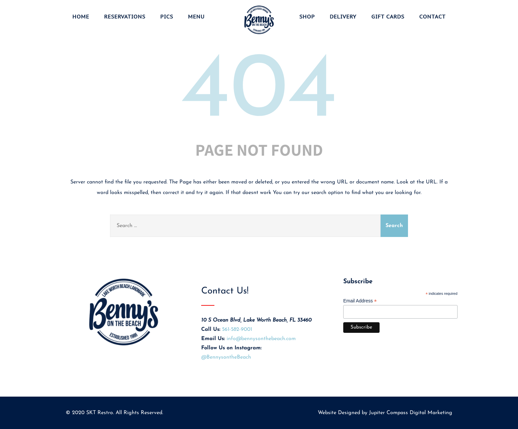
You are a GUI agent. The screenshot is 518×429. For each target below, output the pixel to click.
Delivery (343, 16)
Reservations (124, 16)
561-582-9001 (237, 329)
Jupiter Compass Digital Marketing (410, 412)
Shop (307, 16)
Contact (432, 16)
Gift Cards (387, 16)
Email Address (360, 301)
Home (80, 16)
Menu (196, 16)
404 (259, 92)
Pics (166, 16)
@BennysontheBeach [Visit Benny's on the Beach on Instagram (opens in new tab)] (226, 357)
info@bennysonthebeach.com (261, 338)
